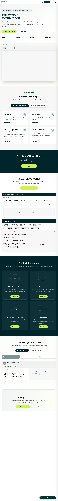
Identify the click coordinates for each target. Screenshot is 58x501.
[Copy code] (54, 221)
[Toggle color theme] (52, 2)
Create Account (23, 407)
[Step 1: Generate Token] (11, 357)
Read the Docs (37, 407)
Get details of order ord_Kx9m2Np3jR (39, 200)
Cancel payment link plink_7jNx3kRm (13, 205)
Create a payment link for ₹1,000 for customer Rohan (14, 201)
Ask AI (47, 2)
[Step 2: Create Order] (29, 357)
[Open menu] (55, 2)
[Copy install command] (54, 231)
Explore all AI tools (29, 188)
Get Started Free (9, 31)
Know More (15, 296)
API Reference (24, 31)
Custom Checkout (36, 350)
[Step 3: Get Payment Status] (47, 357)
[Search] (42, 2)
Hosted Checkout (22, 350)
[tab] (20, 105)
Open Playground (29, 166)
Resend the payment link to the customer (40, 205)
